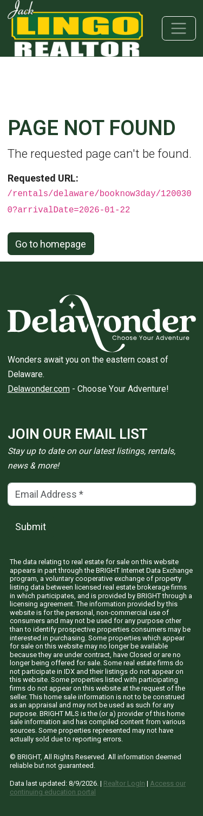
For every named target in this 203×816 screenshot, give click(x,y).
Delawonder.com (39, 389)
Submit (30, 526)
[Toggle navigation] (179, 28)
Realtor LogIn (124, 783)
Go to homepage (50, 244)
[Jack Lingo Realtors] (75, 27)
